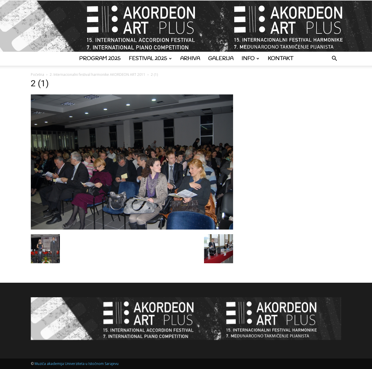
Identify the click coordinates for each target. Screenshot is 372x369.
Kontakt (280, 58)
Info (250, 58)
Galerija (220, 58)
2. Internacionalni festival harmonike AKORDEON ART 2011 (97, 74)
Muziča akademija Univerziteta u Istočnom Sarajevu (77, 363)
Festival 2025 (150, 58)
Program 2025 (100, 58)
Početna (37, 74)
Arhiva (190, 58)
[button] (334, 59)
